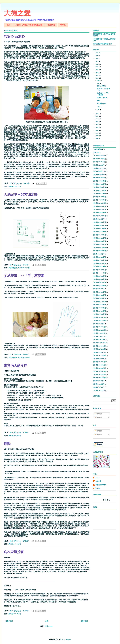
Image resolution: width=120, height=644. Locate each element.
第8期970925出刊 (98, 384)
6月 (98, 107)
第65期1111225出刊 (99, 343)
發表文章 (98, 414)
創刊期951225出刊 (99, 390)
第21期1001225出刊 (99, 190)
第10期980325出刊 (99, 155)
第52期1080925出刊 (99, 298)
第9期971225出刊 (98, 387)
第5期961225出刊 (98, 324)
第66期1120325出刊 (99, 346)
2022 (97, 61)
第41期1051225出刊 (99, 260)
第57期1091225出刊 (99, 314)
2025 (97, 53)
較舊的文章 (84, 621)
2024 (97, 55)
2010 (97, 127)
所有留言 (98, 417)
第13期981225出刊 (99, 165)
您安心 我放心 (14, 36)
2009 (97, 130)
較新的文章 (9, 621)
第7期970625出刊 (98, 381)
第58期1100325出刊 (99, 317)
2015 (97, 113)
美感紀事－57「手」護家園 (24, 276)
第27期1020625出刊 (99, 209)
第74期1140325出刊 (99, 374)
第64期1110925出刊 (99, 339)
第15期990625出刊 (99, 171)
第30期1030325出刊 (99, 222)
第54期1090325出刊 (99, 305)
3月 (98, 110)
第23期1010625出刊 (99, 197)
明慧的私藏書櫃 (101, 485)
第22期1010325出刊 (99, 193)
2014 (97, 116)
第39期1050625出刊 (99, 251)
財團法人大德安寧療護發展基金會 (29, 25)
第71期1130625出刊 (99, 365)
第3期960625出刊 (98, 254)
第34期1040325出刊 (99, 235)
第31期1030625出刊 (99, 225)
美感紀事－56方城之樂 (21, 194)
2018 (97, 72)
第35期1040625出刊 (99, 238)
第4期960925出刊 (98, 289)
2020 (97, 67)
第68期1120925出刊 (99, 352)
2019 (97, 70)
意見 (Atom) (49, 626)
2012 (97, 122)
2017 (97, 75)
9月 (98, 83)
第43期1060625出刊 (99, 266)
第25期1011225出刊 (99, 203)
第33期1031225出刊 (99, 231)
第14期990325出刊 (99, 168)
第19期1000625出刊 (99, 184)
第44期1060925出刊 (99, 270)
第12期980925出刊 (99, 162)
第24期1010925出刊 (99, 200)
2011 (97, 124)
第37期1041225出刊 (99, 244)
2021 (97, 64)
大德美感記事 (13, 268)
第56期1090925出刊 (99, 311)
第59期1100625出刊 (99, 320)
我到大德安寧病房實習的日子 (102, 44)
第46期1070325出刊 (99, 276)
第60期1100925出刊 (99, 327)
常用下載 (96, 152)
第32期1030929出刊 (99, 228)
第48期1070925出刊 (99, 282)
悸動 (7, 444)
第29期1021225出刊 (99, 216)
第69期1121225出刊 (99, 355)
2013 (97, 119)
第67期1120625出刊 (99, 349)
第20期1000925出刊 (99, 187)
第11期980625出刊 (99, 159)
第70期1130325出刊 (99, 362)
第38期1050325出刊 (99, 247)
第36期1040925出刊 (99, 241)
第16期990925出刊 (99, 174)
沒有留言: (27, 183)
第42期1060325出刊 (99, 263)
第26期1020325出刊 (99, 206)
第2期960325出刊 (98, 219)
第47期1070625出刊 (99, 279)
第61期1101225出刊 (99, 330)
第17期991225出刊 (99, 178)
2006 (97, 138)
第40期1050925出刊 (15, 186)
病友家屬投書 (14, 552)
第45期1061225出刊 (99, 273)
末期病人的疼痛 (15, 365)
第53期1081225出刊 (99, 301)
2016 (97, 78)
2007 (97, 136)
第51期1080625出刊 (99, 295)
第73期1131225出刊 (99, 371)
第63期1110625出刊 (99, 336)
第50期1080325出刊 (99, 292)
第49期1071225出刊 (99, 286)
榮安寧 (98, 488)
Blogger (68, 639)
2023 (97, 58)
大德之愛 (17, 13)
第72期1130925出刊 (99, 368)
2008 (97, 133)
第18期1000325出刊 (99, 181)
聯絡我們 (51, 25)
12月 (99, 80)
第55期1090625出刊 (99, 308)
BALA (98, 477)
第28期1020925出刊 (99, 213)
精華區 (63, 25)
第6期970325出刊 (98, 358)
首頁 (8, 25)
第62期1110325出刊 (99, 333)
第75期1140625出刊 (99, 378)
